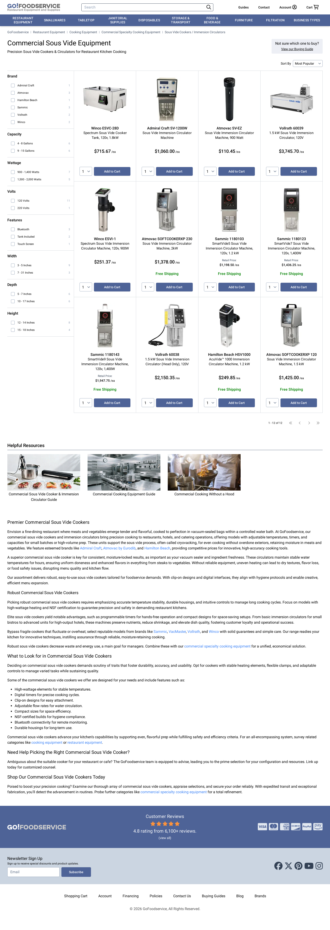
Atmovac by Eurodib (119, 548)
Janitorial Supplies (117, 20)
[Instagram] (319, 866)
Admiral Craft (91, 548)
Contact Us (182, 896)
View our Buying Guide (297, 49)
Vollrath (193, 631)
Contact (264, 7)
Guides (243, 7)
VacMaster (177, 631)
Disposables (149, 20)
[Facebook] (278, 866)
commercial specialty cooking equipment (217, 646)
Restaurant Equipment (23, 20)
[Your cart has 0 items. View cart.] (312, 7)
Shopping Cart (75, 896)
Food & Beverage (212, 20)
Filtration (275, 20)
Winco (214, 631)
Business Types (307, 20)
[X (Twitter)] (288, 866)
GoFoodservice (18, 32)
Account (105, 896)
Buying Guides (213, 896)
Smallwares (55, 20)
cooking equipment (46, 742)
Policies (156, 896)
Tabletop (86, 20)
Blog (240, 896)
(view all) (165, 838)
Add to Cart (112, 171)
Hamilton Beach (157, 548)
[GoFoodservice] (33, 7)
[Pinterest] (298, 866)
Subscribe (76, 872)
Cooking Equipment (83, 32)
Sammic (160, 631)
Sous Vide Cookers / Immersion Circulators (195, 32)
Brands (260, 896)
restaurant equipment (84, 742)
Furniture (244, 20)
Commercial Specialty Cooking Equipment (131, 32)
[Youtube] (309, 866)
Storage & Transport (180, 20)
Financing (131, 896)
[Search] (143, 7)
